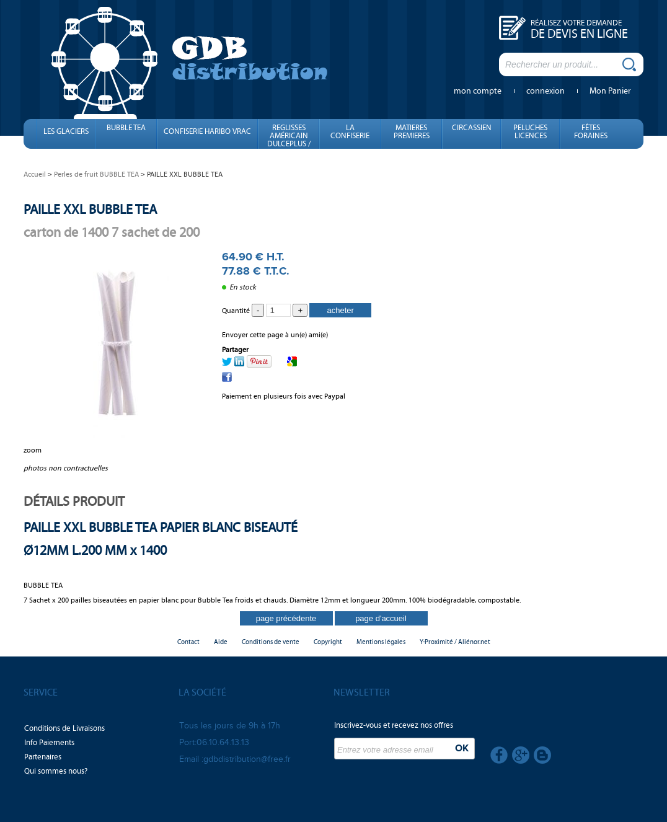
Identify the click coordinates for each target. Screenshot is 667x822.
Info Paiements (49, 743)
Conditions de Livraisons (64, 728)
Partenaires (42, 757)
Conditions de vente (270, 642)
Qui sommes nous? (55, 771)
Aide (220, 642)
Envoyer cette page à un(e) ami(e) (275, 334)
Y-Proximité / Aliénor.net (455, 642)
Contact (188, 642)
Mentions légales (380, 642)
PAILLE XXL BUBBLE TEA (90, 209)
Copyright (328, 642)
